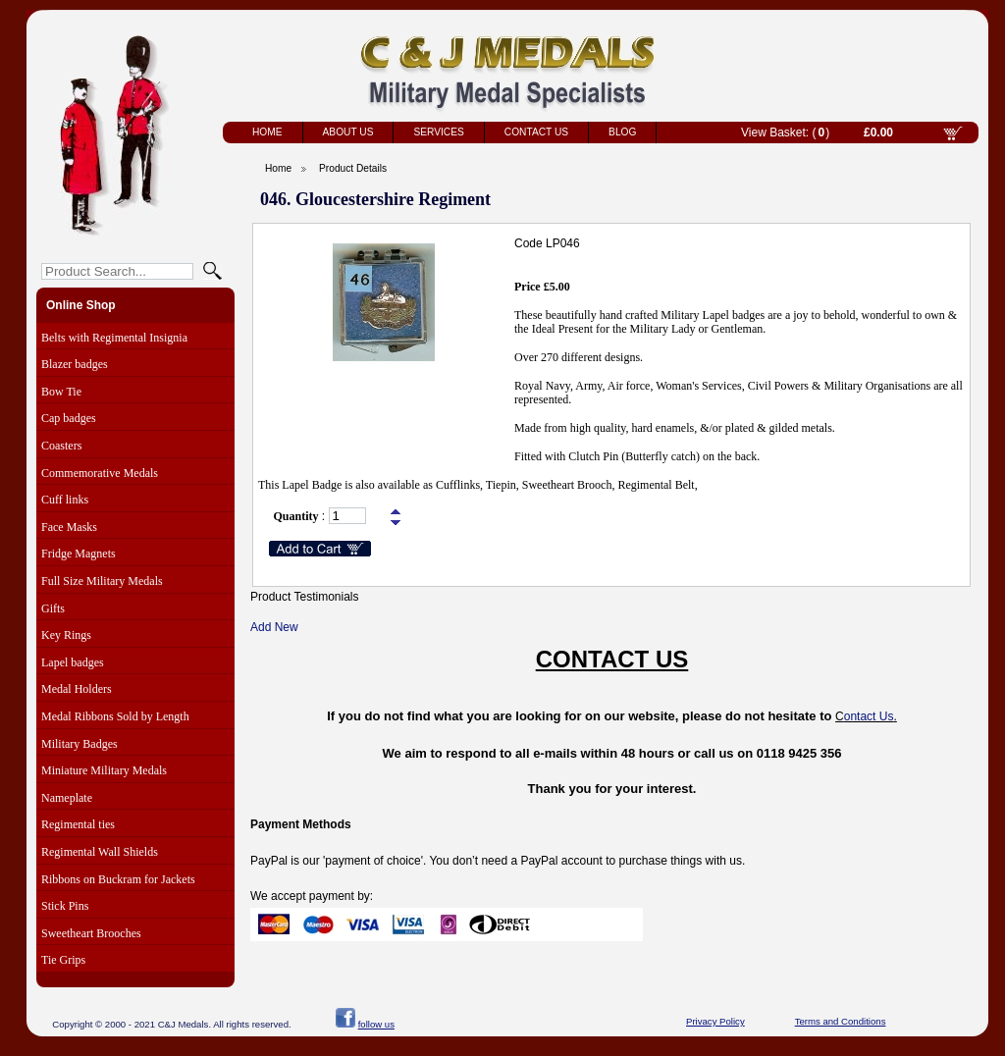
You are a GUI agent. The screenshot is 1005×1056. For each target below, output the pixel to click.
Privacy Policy (715, 1021)
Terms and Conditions (840, 1021)
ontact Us (869, 716)
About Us (348, 132)
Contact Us (536, 132)
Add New (274, 627)
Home (267, 132)
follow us (376, 1024)
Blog (622, 132)
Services (438, 132)
